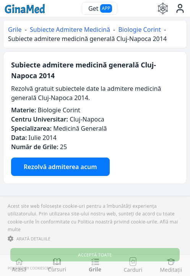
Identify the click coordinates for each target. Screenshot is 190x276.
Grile (15, 29)
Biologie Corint (139, 29)
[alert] (95, 236)
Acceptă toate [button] (95, 255)
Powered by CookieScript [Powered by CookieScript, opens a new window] (31, 268)
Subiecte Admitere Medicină (70, 29)
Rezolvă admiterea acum (60, 167)
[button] (95, 238)
